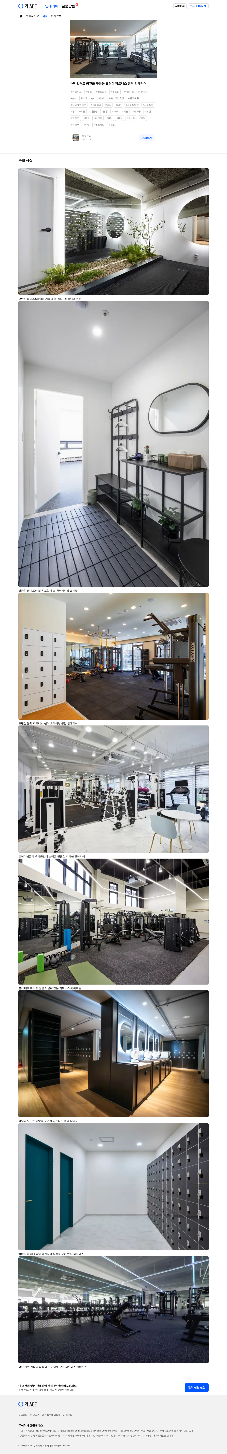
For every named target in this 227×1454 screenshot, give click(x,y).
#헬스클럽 (101, 91)
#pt (92, 98)
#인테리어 (96, 104)
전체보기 (147, 137)
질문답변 (69, 5)
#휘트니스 (128, 91)
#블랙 (120, 118)
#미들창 (93, 111)
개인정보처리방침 (51, 1415)
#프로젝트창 (132, 104)
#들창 (105, 111)
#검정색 (75, 124)
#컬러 (109, 118)
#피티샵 (142, 91)
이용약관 (34, 1415)
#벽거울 (137, 111)
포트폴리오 (32, 16)
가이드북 (56, 16)
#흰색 (87, 118)
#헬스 (89, 91)
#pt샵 (74, 98)
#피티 (84, 98)
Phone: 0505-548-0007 (105, 1430)
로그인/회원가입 (198, 6)
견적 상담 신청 (196, 1387)
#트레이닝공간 (116, 98)
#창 (73, 111)
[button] (204, 172)
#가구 (115, 111)
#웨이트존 (133, 98)
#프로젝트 (148, 104)
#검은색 (131, 118)
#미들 (82, 111)
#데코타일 (99, 124)
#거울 (125, 111)
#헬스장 (115, 91)
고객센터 (22, 1415)
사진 (45, 16)
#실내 (102, 98)
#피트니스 (76, 91)
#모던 (148, 111)
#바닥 (108, 104)
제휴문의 (180, 6)
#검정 (142, 118)
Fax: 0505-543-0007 (129, 1430)
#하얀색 (98, 118)
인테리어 (51, 6)
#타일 (87, 124)
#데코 (112, 124)
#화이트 (75, 118)
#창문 (118, 104)
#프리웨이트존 (78, 104)
